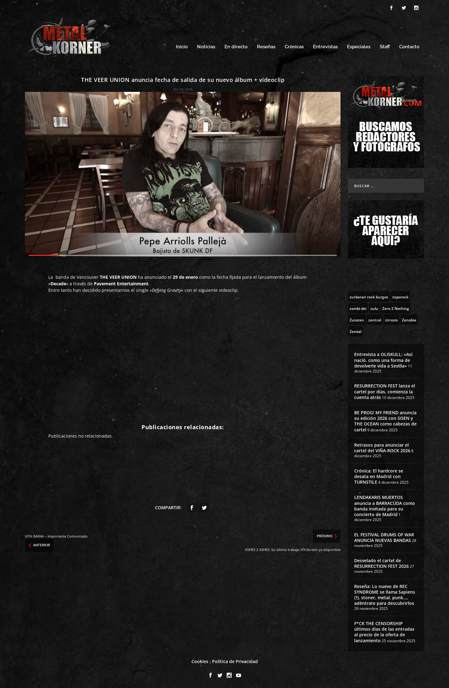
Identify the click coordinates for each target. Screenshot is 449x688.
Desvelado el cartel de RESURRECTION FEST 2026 (381, 562)
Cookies (199, 660)
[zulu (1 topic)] (374, 307)
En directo (236, 46)
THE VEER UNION (118, 276)
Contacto (409, 46)
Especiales (358, 46)
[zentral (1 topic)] (375, 318)
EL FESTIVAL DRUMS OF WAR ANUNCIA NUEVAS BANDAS (384, 536)
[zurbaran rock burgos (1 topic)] (369, 295)
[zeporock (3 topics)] (400, 295)
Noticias (206, 46)
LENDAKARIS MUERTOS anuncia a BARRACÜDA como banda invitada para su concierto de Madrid (384, 504)
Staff (385, 46)
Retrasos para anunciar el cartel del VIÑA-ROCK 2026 (382, 447)
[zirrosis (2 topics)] (391, 318)
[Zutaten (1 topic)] (357, 318)
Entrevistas (325, 46)
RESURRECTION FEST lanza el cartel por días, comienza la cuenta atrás (384, 390)
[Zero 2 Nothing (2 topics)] (396, 307)
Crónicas (294, 46)
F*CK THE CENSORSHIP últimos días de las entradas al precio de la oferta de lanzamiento (384, 631)
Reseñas (266, 46)
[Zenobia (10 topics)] (409, 318)
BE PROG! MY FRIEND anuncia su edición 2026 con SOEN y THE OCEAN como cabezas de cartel (385, 420)
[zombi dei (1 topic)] (358, 307)
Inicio (182, 46)
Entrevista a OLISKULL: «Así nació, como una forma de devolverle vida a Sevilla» (383, 359)
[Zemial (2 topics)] (355, 330)
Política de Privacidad (235, 660)
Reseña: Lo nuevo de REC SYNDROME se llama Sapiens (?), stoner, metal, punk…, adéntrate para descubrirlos (384, 593)
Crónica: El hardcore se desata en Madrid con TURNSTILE (378, 475)
